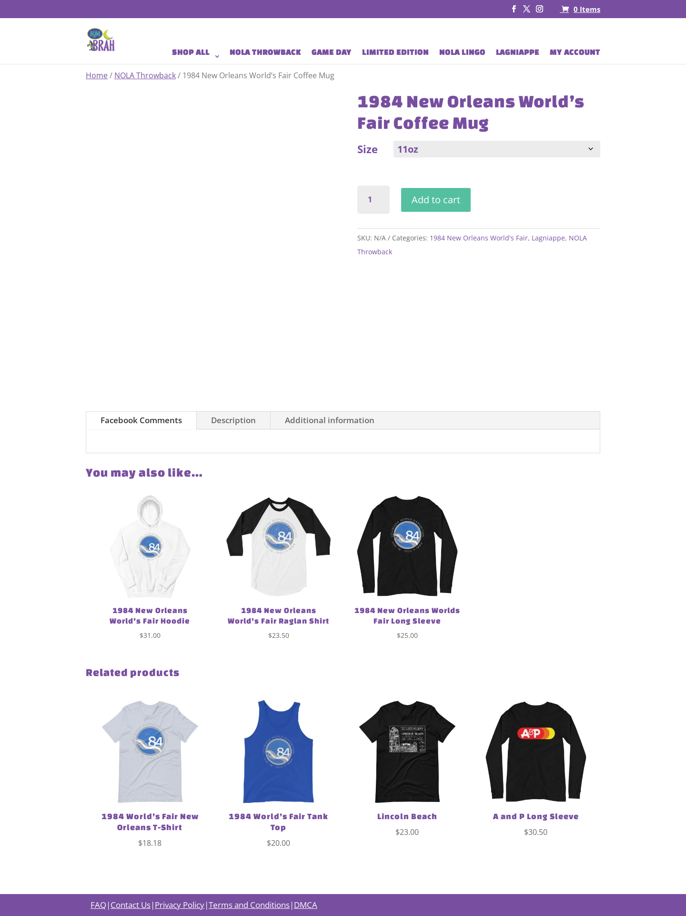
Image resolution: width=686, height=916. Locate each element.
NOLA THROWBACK (265, 52)
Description (233, 420)
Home (97, 75)
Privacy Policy (179, 904)
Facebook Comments (141, 420)
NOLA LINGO (462, 52)
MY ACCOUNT (575, 52)
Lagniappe (548, 237)
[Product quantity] (373, 200)
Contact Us (131, 904)
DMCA (305, 904)
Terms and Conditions (249, 904)
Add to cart (436, 199)
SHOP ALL (191, 52)
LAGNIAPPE (517, 52)
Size (367, 149)
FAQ (98, 904)
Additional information (329, 420)
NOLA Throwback (145, 75)
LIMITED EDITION (395, 52)
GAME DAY (332, 52)
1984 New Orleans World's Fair (479, 237)
